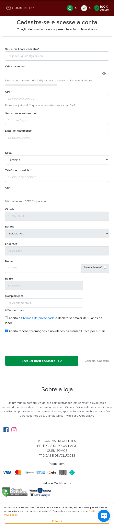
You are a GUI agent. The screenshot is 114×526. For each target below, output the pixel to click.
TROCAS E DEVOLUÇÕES (57, 456)
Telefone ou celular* (18, 170)
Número (10, 261)
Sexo (8, 153)
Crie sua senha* (15, 66)
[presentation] (36, 345)
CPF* (8, 91)
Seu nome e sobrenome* (21, 113)
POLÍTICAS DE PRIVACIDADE (57, 446)
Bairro (9, 278)
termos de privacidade (39, 318)
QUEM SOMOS (57, 451)
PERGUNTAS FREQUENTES (57, 441)
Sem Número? (93, 267)
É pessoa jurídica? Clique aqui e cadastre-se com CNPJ (40, 105)
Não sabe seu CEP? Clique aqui (25, 201)
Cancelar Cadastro (97, 361)
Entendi (57, 521)
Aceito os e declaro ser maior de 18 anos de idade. (53, 320)
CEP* (8, 187)
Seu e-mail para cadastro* (22, 49)
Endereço (11, 244)
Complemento (14, 296)
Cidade (9, 209)
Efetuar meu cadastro (42, 361)
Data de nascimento (18, 130)
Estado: (10, 226)
